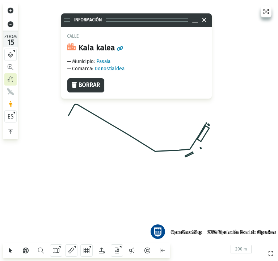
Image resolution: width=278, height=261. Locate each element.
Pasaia (103, 61)
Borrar (86, 85)
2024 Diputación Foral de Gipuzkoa (240, 230)
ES (10, 116)
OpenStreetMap (184, 230)
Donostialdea (109, 69)
